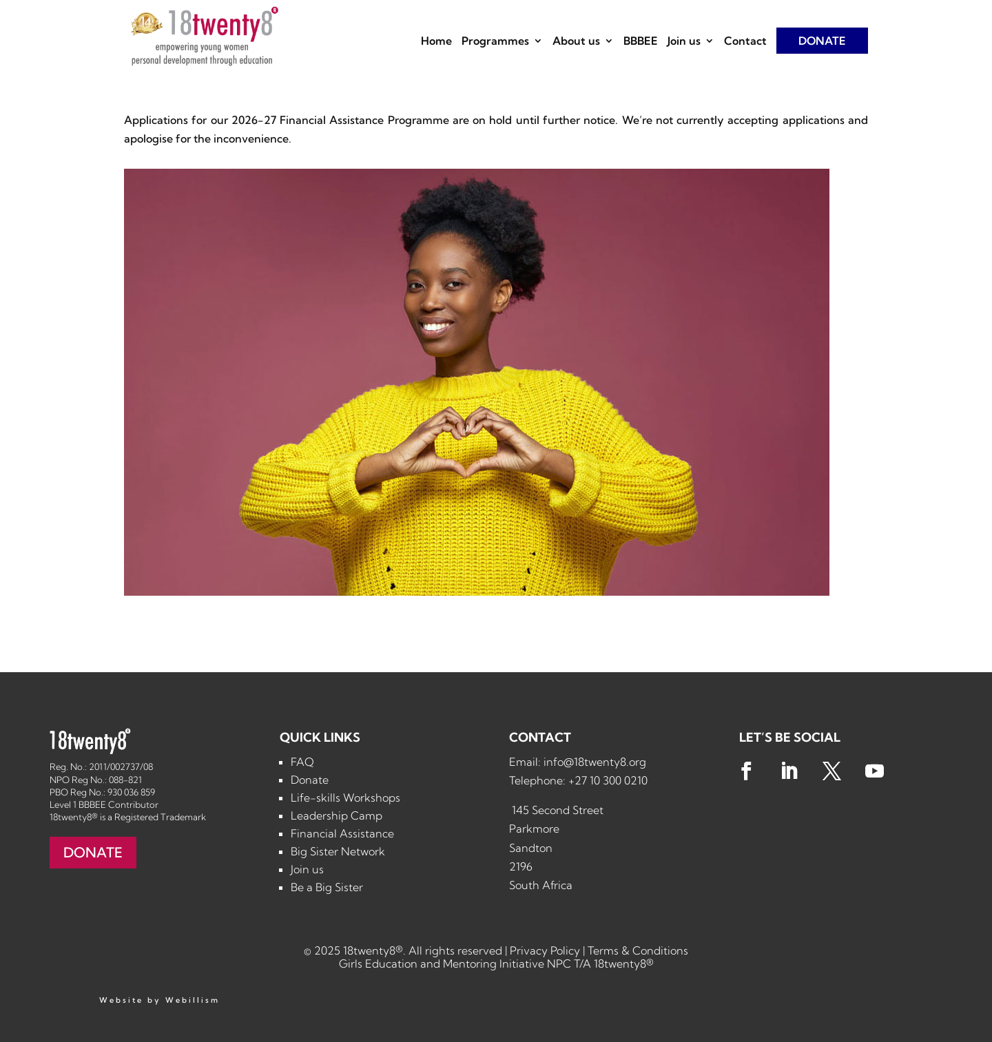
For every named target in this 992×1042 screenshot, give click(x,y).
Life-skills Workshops (345, 797)
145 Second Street (556, 810)
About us (576, 42)
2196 (521, 866)
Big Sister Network (338, 851)
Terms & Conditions (638, 950)
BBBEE (640, 42)
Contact (745, 42)
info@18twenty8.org (595, 762)
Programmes (495, 42)
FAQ (302, 762)
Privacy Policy (545, 950)
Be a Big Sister (327, 887)
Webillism (192, 1000)
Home (436, 42)
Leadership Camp (336, 815)
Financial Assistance (342, 833)
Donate (310, 779)
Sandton (530, 848)
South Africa (540, 885)
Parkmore (534, 828)
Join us (684, 42)
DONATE (822, 41)
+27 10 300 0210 (608, 780)
